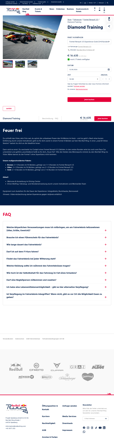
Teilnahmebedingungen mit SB (53, 339)
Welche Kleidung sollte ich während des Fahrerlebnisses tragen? (38, 264)
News (52, 9)
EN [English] (80, 2)
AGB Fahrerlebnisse (33, 339)
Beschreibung (47, 117)
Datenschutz (19, 339)
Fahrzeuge (77, 20)
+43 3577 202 (10, 428)
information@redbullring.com (16, 426)
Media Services (69, 416)
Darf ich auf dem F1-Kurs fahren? (22, 250)
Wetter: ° (92, 2)
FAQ (56, 117)
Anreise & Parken (50, 437)
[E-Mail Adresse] (95, 418)
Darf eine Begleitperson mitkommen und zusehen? (31, 278)
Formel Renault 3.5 (90, 20)
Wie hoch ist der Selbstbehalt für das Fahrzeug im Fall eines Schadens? (42, 271)
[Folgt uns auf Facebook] (96, 8)
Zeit (69, 75)
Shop (70, 20)
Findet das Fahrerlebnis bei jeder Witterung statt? (31, 257)
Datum (70, 65)
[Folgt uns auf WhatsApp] (106, 12)
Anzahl (104, 75)
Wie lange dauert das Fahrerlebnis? (24, 243)
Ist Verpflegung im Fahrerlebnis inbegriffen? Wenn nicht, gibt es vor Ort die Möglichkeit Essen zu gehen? (54, 294)
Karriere (46, 416)
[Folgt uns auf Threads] (106, 8)
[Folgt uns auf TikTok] (96, 10)
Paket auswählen (75, 37)
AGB (44, 430)
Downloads (67, 423)
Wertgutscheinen (82, 89)
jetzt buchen (89, 99)
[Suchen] (107, 3)
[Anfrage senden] (105, 418)
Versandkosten (8, 339)
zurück (9, 107)
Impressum (67, 430)
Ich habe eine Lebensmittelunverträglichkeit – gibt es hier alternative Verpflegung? (47, 285)
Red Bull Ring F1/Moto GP (86, 50)
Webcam (101, 2)
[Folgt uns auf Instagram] (101, 8)
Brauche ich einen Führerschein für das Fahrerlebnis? (32, 235)
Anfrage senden (79, 86)
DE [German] (85, 2)
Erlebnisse (60, 9)
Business (70, 9)
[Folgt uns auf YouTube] (101, 10)
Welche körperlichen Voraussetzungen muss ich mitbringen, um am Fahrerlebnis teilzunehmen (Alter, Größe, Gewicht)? (53, 227)
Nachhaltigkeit (48, 423)
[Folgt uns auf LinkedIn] (106, 10)
